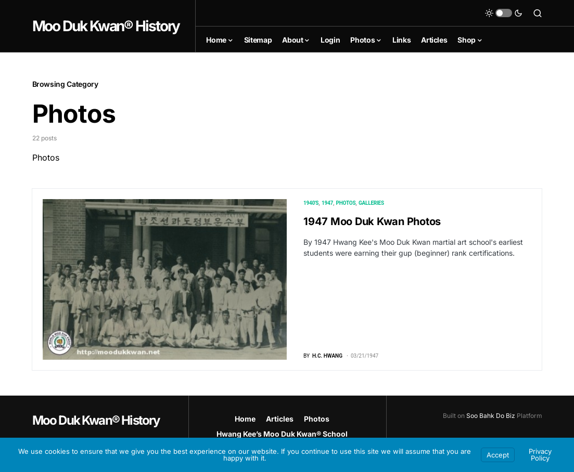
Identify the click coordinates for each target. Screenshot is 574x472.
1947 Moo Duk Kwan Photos (372, 221)
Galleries (371, 203)
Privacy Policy (540, 454)
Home (245, 418)
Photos (346, 203)
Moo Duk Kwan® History (106, 26)
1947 (327, 203)
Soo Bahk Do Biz (490, 415)
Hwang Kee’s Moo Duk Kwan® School (282, 433)
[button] (503, 13)
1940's (310, 203)
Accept (498, 455)
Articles (280, 418)
